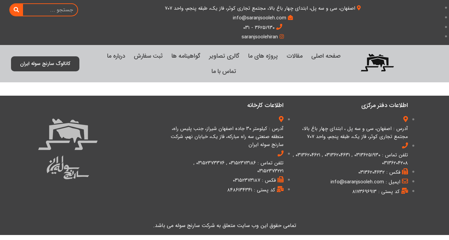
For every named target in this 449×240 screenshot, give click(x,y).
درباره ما (116, 56)
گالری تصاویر (224, 56)
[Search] (16, 10)
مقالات (295, 56)
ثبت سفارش (148, 56)
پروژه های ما (263, 56)
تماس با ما (223, 71)
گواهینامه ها (185, 56)
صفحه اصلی (326, 56)
